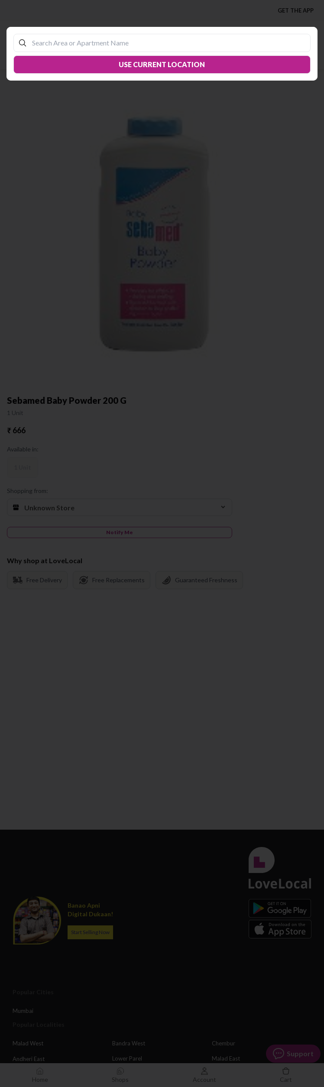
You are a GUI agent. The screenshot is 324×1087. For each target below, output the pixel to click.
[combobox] (166, 43)
